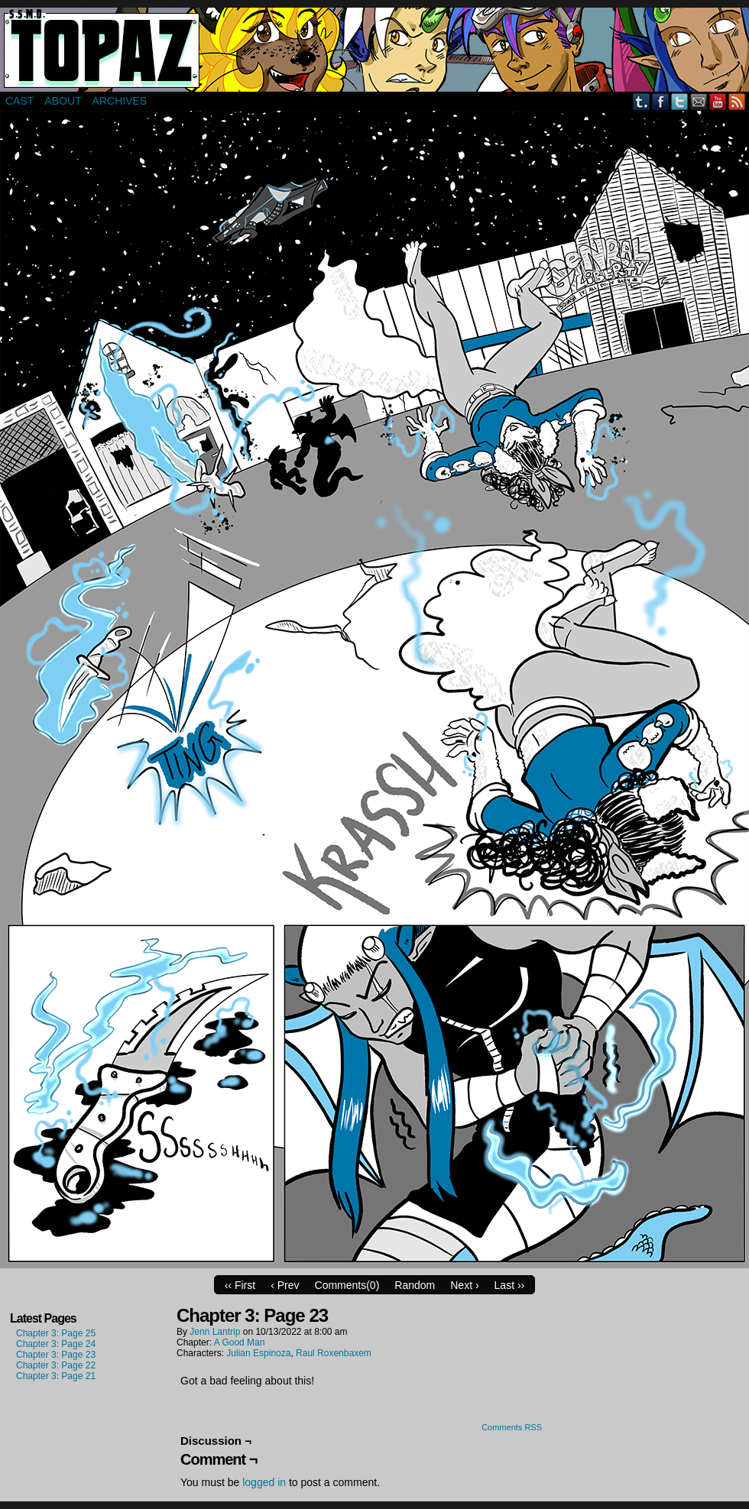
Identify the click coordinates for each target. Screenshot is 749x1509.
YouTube (718, 101)
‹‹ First (240, 1285)
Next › (464, 1285)
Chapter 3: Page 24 (56, 1344)
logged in (264, 1482)
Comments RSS (511, 1427)
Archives (120, 101)
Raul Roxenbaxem (333, 1353)
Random (414, 1285)
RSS (737, 101)
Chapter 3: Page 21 (56, 1376)
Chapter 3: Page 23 (56, 1354)
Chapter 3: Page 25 (56, 1333)
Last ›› (509, 1285)
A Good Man (239, 1342)
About (62, 101)
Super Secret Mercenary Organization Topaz (374, 50)
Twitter (679, 101)
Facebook (660, 101)
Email (698, 101)
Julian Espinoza (258, 1353)
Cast (19, 101)
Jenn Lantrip (215, 1331)
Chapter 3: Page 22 (56, 1365)
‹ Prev (285, 1285)
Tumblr (641, 101)
